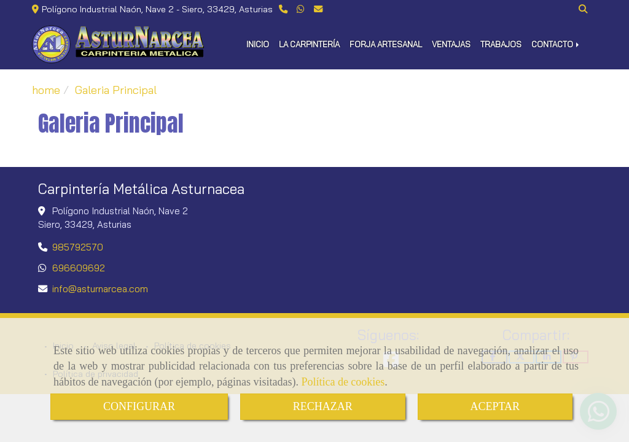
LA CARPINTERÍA (309, 44)
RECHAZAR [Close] (323, 406)
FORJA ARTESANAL (386, 44)
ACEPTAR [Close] (495, 406)
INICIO (257, 44)
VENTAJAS (451, 44)
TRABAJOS (501, 44)
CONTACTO (556, 44)
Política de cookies (343, 382)
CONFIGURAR (139, 406)
